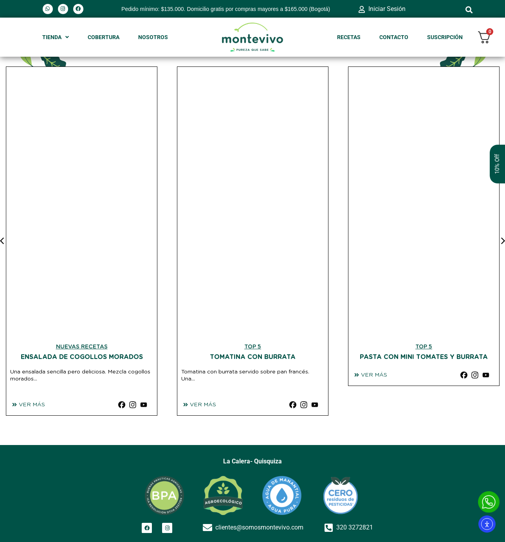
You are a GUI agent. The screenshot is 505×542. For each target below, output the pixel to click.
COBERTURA (103, 37)
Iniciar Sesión (387, 9)
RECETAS (349, 37)
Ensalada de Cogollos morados (82, 357)
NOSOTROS (153, 37)
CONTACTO (393, 37)
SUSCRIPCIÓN (445, 37)
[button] (469, 9)
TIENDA (55, 37)
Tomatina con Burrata (253, 357)
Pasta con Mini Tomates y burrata (424, 357)
